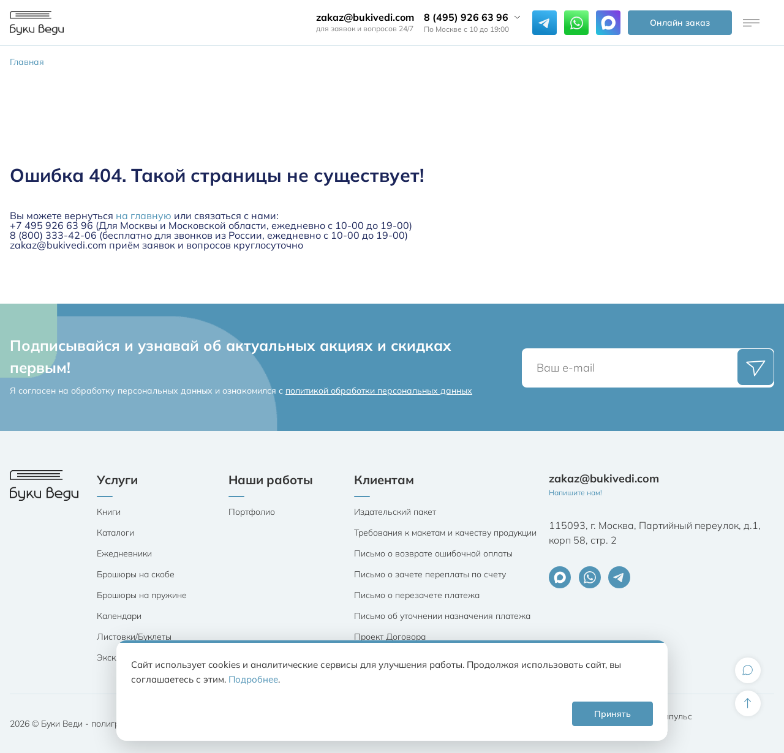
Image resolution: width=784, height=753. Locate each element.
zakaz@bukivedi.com (365, 17)
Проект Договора (390, 636)
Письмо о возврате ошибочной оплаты (433, 553)
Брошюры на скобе (136, 574)
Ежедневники (124, 553)
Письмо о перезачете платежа (417, 595)
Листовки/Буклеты (134, 636)
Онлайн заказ (680, 22)
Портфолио (251, 511)
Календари (119, 615)
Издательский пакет (395, 511)
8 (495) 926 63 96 (466, 17)
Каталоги (115, 532)
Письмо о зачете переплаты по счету (430, 574)
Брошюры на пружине (142, 595)
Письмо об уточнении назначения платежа (442, 615)
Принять (612, 713)
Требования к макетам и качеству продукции (445, 532)
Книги (109, 511)
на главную (144, 215)
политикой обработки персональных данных (378, 390)
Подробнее (253, 679)
